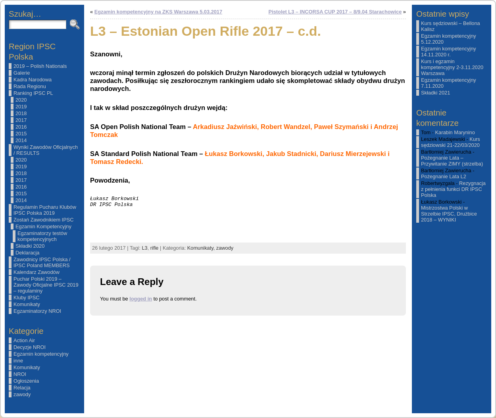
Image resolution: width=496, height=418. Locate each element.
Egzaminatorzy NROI (37, 311)
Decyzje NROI (29, 347)
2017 (21, 120)
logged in (140, 299)
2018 (21, 113)
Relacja (22, 388)
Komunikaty (26, 304)
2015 (21, 134)
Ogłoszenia (26, 381)
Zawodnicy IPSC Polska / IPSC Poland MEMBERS (42, 262)
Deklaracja (27, 253)
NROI (19, 374)
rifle (154, 248)
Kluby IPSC (26, 297)
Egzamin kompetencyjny (41, 354)
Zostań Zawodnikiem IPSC (43, 220)
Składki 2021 (435, 93)
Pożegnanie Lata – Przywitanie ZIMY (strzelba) (452, 161)
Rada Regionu (29, 86)
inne (18, 361)
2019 (21, 107)
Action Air (24, 340)
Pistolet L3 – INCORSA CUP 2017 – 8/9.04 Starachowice (335, 12)
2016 (21, 127)
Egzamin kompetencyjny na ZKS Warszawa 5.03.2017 (158, 12)
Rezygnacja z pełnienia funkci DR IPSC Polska (453, 189)
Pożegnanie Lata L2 (443, 176)
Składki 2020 (29, 246)
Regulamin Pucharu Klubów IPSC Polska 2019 (44, 210)
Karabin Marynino (455, 132)
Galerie (21, 73)
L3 (144, 248)
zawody (22, 394)
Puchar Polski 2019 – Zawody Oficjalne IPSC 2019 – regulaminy (46, 285)
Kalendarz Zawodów (36, 272)
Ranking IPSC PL (33, 93)
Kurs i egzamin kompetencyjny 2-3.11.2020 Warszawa (452, 67)
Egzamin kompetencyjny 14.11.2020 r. (448, 52)
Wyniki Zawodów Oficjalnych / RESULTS (45, 150)
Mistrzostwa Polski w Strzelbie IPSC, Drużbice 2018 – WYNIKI (449, 214)
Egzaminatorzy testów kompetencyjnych (42, 236)
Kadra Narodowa (32, 80)
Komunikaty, (201, 248)
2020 (21, 100)
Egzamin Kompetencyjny (43, 226)
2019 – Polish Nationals (40, 66)
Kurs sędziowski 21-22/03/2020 (450, 142)
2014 (21, 140)
